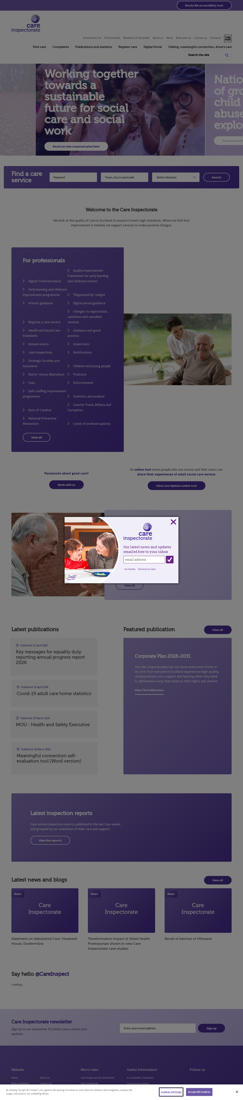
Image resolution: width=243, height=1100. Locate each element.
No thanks (130, 569)
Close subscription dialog (173, 522)
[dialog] (121, 550)
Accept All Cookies (199, 1092)
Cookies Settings (171, 1092)
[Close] (237, 1092)
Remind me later (147, 569)
